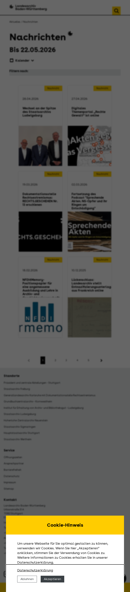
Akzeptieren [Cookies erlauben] (52, 579)
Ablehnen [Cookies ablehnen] (27, 579)
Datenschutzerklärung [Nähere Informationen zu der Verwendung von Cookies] (35, 570)
